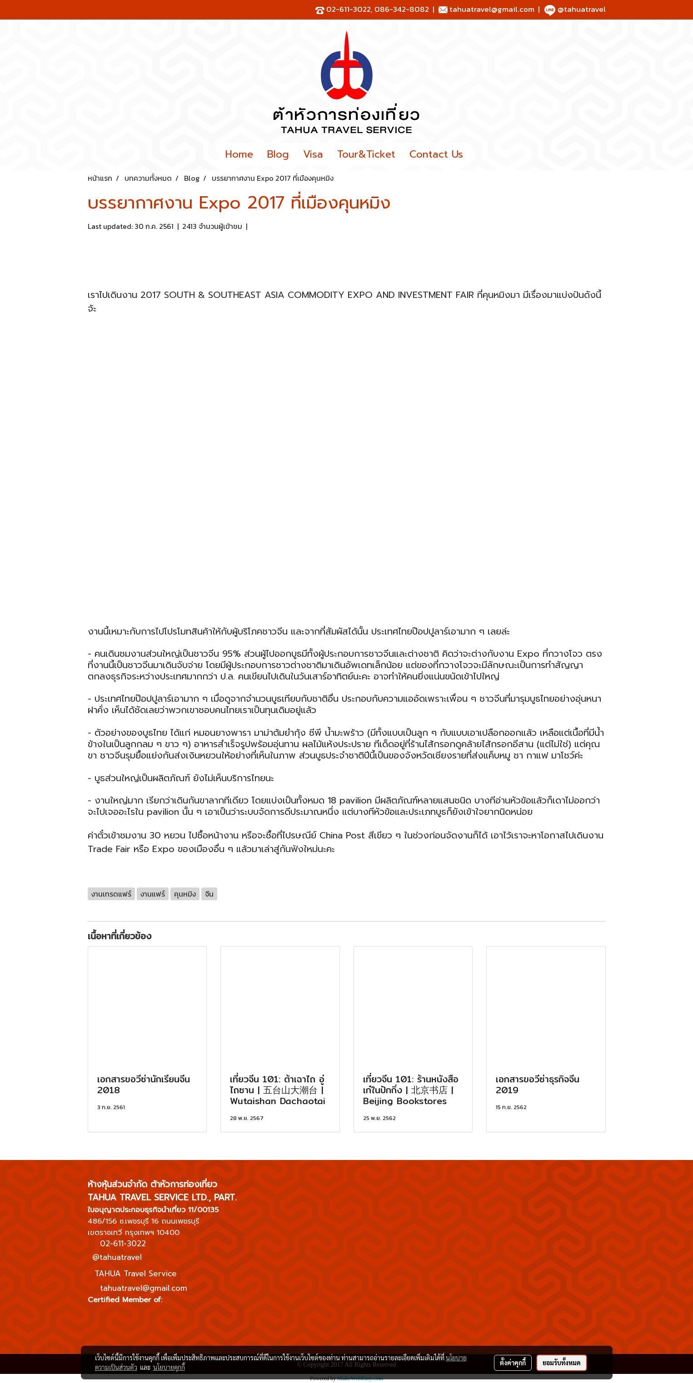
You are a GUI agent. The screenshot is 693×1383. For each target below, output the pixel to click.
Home (239, 154)
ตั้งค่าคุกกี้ (513, 1362)
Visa (313, 154)
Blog (278, 154)
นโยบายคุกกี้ (169, 1367)
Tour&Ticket (366, 154)
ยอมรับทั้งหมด (562, 1362)
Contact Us (436, 154)
